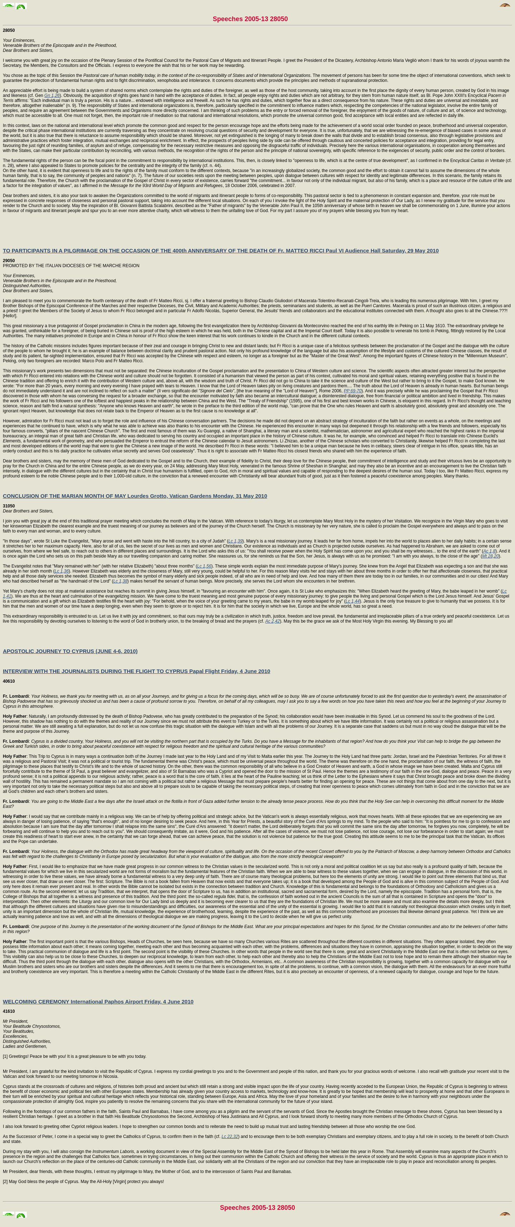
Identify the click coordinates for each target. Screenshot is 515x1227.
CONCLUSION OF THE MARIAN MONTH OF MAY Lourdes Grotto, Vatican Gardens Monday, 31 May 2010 (135, 496)
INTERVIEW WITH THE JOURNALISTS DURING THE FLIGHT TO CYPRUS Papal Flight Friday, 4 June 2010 (136, 671)
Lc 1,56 (204, 566)
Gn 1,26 (52, 95)
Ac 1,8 (489, 551)
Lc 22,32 (230, 1136)
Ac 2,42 (272, 621)
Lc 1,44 (352, 601)
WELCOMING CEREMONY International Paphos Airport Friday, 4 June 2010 (98, 1001)
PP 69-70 (353, 390)
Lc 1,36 (62, 571)
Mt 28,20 (490, 556)
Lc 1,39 (235, 541)
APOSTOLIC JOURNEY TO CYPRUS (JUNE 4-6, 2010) (70, 651)
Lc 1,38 (120, 581)
